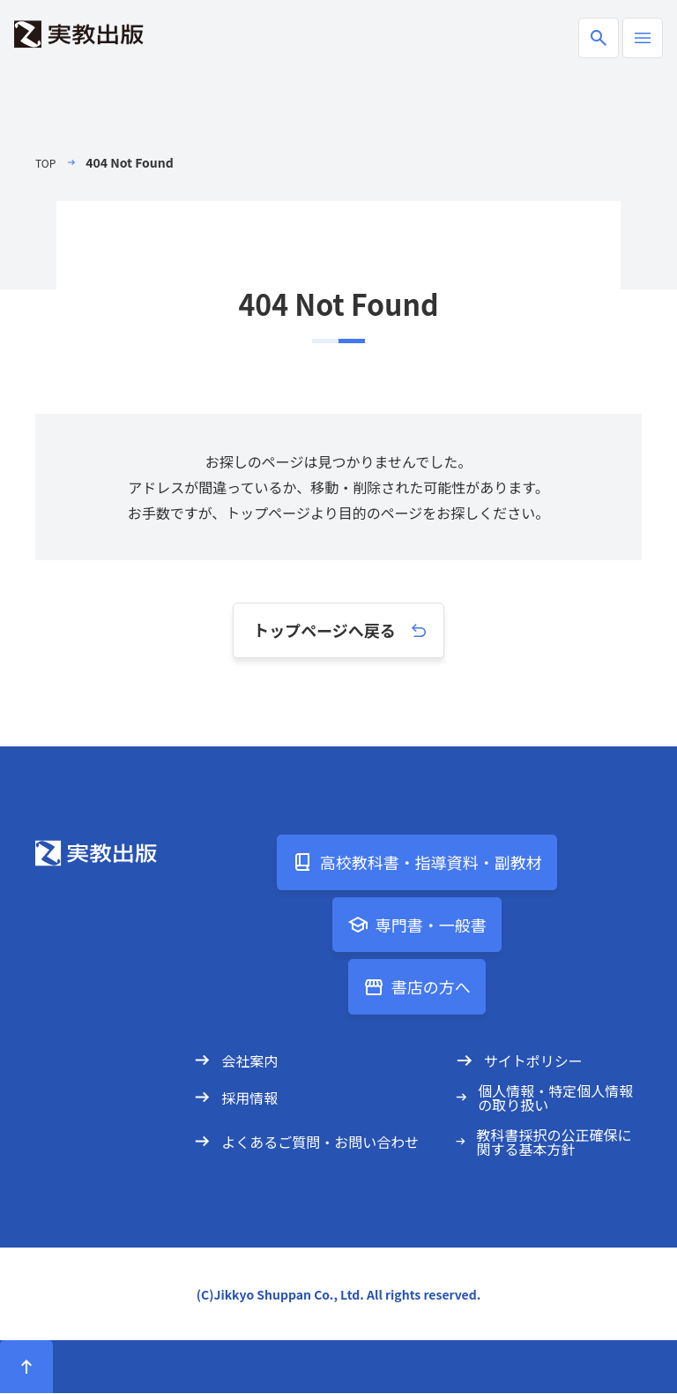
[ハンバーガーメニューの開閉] (642, 38)
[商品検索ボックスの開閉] (598, 38)
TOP (47, 162)
